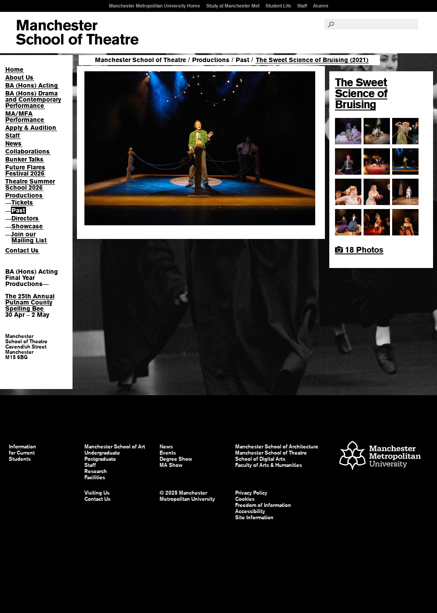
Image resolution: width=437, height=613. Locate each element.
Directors (25, 218)
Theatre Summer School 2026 (30, 184)
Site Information (254, 517)
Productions (24, 195)
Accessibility (250, 511)
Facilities (94, 477)
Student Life (278, 5)
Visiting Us (96, 493)
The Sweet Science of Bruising (361, 93)
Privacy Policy (251, 493)
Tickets (22, 202)
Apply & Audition (30, 127)
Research (95, 471)
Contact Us (22, 250)
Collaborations (27, 151)
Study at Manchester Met (232, 5)
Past (18, 210)
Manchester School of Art (77, 32)
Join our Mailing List (29, 237)
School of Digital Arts (260, 459)
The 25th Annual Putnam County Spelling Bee (30, 302)
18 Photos (359, 249)
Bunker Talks (24, 159)
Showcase (27, 226)
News (13, 143)
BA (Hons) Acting (31, 85)
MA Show (171, 465)
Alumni (320, 5)
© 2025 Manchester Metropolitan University (187, 496)
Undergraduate (102, 453)
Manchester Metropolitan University (380, 456)
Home (14, 69)
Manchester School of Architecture (276, 447)
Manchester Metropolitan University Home (154, 5)
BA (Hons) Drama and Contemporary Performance (33, 99)
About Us (19, 77)
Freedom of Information (263, 505)
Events (168, 453)
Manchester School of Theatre (140, 59)
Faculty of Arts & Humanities (268, 465)
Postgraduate (100, 459)
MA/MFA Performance (24, 116)
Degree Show (176, 459)
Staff (302, 5)
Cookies (245, 499)
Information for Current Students (22, 453)
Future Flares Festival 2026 (25, 170)
